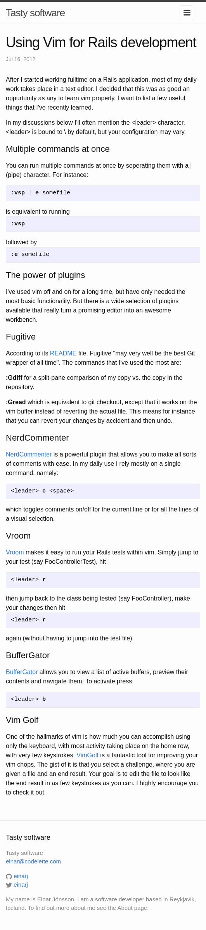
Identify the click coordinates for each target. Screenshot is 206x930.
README (63, 353)
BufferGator (22, 672)
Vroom (15, 552)
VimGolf (87, 755)
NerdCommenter (29, 454)
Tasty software (35, 13)
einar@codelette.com (33, 861)
